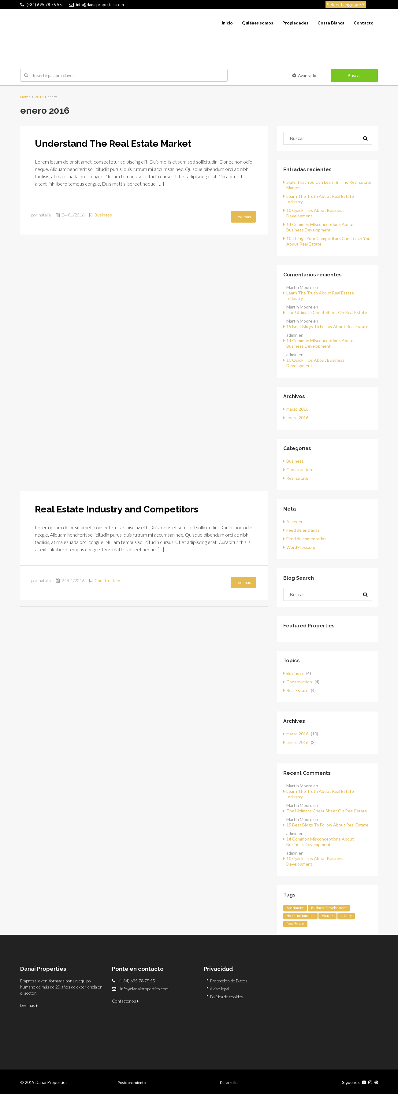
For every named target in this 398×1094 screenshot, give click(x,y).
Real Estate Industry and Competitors (116, 509)
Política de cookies (226, 996)
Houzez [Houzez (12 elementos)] (327, 916)
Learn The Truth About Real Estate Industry (320, 295)
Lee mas (243, 216)
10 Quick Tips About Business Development (315, 362)
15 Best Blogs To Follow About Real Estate (327, 326)
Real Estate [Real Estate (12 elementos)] (295, 924)
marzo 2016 (297, 409)
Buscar (354, 75)
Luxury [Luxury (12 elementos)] (346, 916)
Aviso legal (219, 988)
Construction (107, 580)
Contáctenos (125, 1000)
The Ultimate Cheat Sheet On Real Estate (326, 312)
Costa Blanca (331, 22)
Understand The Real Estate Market (113, 143)
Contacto (364, 22)
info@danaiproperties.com (144, 988)
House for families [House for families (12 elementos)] (300, 916)
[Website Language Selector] (345, 4)
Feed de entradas (303, 530)
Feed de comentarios (306, 538)
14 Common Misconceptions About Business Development (320, 227)
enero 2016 (297, 417)
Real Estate (297, 478)
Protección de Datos (228, 980)
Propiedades (295, 22)
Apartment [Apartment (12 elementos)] (295, 908)
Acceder (294, 521)
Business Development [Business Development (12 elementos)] (329, 908)
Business (103, 214)
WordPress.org (300, 547)
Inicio (227, 22)
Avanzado (304, 75)
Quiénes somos (257, 22)
